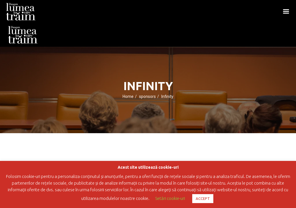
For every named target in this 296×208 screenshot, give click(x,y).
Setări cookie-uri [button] (170, 198)
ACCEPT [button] (203, 198)
